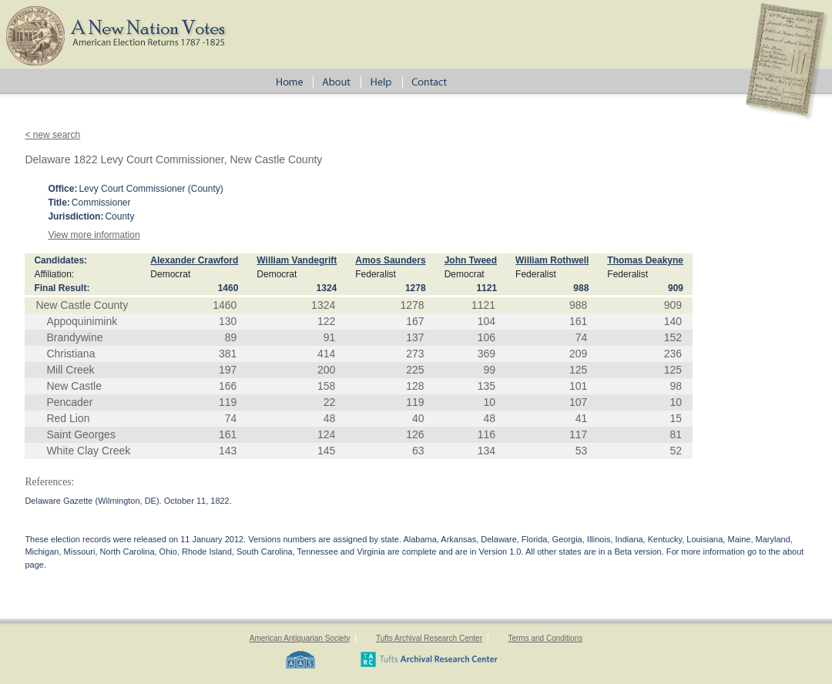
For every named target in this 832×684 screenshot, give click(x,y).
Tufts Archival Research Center (429, 638)
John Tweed (471, 260)
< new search (52, 134)
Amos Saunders (390, 260)
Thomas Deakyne (645, 260)
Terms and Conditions (545, 638)
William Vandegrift (297, 260)
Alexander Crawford (194, 260)
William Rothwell (552, 260)
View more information (93, 235)
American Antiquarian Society (300, 638)
